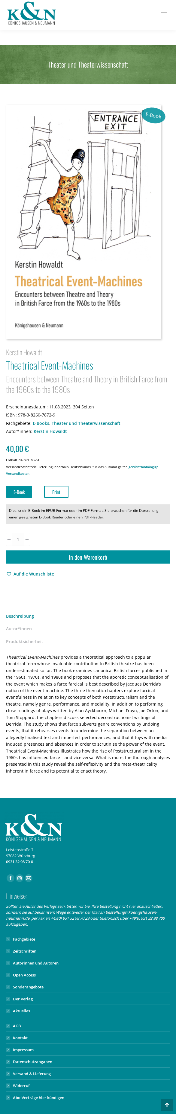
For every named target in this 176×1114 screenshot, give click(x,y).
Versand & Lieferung (32, 1073)
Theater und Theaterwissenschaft (86, 423)
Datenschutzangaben (32, 1061)
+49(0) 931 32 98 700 (147, 918)
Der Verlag (23, 999)
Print (56, 492)
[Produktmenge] (18, 539)
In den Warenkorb (88, 557)
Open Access (24, 975)
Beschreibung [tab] (20, 616)
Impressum (23, 1049)
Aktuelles (21, 1011)
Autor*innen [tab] (19, 628)
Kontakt (20, 1037)
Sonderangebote (28, 987)
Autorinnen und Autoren (36, 963)
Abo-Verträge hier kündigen (38, 1097)
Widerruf (21, 1085)
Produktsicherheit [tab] (24, 641)
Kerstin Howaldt (50, 431)
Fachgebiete (24, 939)
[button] (30, 574)
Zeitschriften (24, 951)
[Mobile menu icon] (164, 15)
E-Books (41, 423)
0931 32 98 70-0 (19, 861)
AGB (17, 1025)
